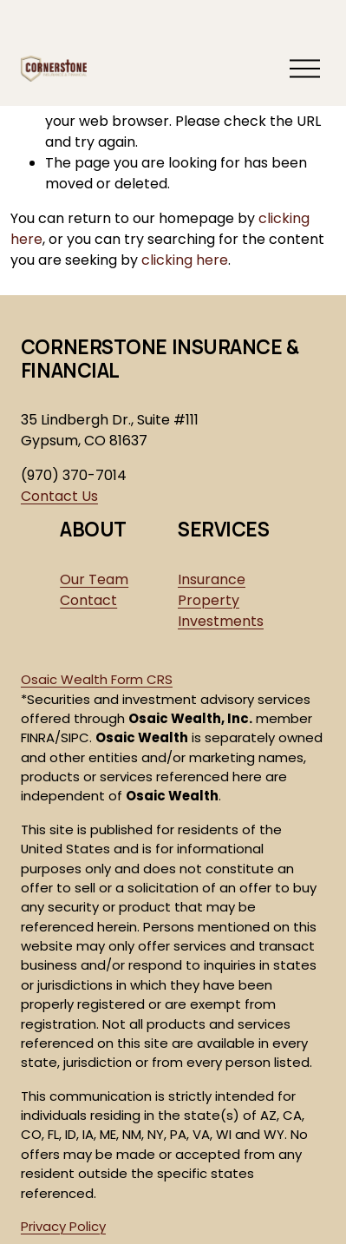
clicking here (184, 260)
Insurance (211, 579)
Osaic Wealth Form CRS (97, 679)
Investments (221, 621)
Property (208, 600)
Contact (88, 600)
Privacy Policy (63, 1226)
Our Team (94, 579)
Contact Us (59, 496)
